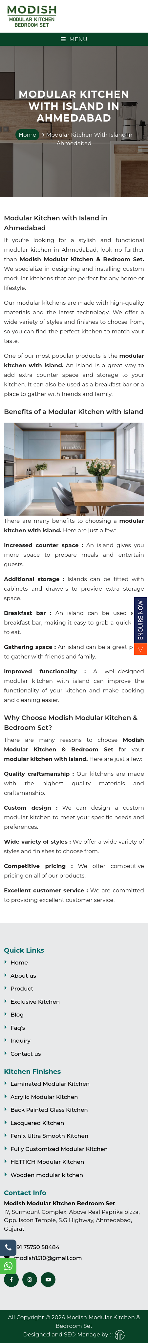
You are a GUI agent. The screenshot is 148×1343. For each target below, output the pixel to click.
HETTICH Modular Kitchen (47, 1162)
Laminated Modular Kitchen (50, 1083)
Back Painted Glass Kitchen (49, 1109)
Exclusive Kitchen (35, 1001)
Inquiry (21, 1040)
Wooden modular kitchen (47, 1175)
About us (23, 975)
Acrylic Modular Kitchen (44, 1097)
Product (22, 988)
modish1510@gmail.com (48, 1258)
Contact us (26, 1053)
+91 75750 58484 (36, 1247)
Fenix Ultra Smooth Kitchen (49, 1136)
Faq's (18, 1027)
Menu (74, 39)
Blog (17, 1014)
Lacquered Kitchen (37, 1123)
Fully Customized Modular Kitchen (59, 1149)
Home (27, 134)
